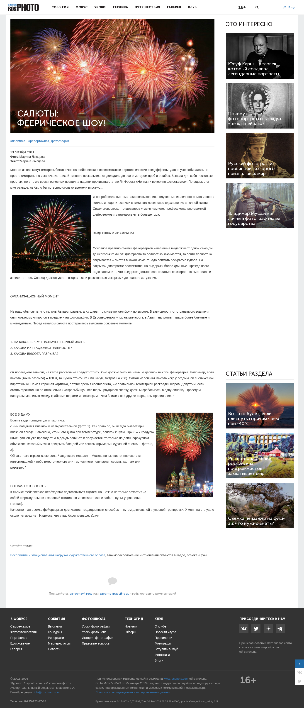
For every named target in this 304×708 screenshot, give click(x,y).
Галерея (174, 7)
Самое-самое (20, 626)
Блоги (159, 660)
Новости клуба (165, 632)
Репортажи (56, 638)
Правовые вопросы (96, 643)
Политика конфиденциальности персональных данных (132, 692)
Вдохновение (20, 643)
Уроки (100, 7)
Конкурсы (55, 632)
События (60, 7)
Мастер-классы (59, 643)
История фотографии (97, 638)
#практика (17, 141)
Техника (120, 7)
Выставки (55, 626)
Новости (54, 649)
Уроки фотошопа (94, 632)
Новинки (131, 626)
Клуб (192, 7)
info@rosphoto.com (47, 692)
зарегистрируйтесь (114, 593)
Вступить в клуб (166, 649)
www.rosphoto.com (266, 647)
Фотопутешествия (23, 632)
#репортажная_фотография (48, 141)
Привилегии (163, 638)
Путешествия (147, 7)
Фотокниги (162, 655)
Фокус (81, 7)
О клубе (160, 626)
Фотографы (163, 643)
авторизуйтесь (81, 593)
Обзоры (130, 632)
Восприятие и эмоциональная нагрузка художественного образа (57, 555)
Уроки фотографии (96, 626)
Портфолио (18, 638)
